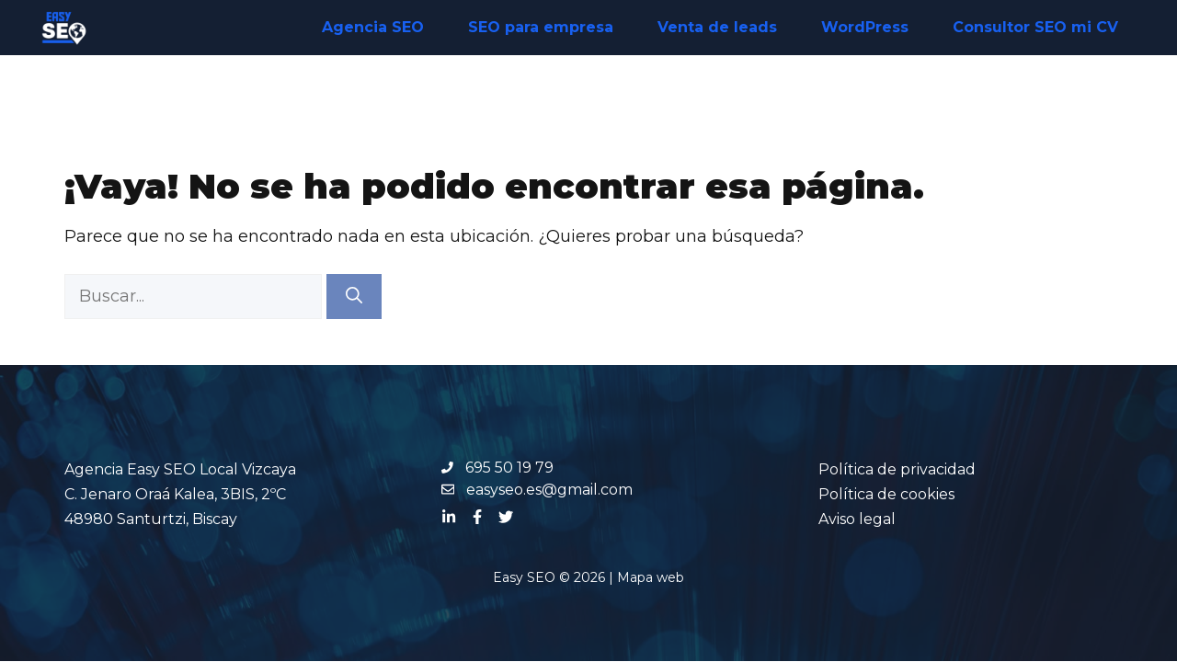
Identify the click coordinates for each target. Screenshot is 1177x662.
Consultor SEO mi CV (1035, 27)
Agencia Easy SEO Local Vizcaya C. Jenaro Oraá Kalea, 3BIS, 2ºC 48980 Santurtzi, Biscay (180, 494)
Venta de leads (717, 27)
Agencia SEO (373, 27)
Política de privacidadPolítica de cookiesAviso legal (897, 494)
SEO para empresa (540, 27)
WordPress (864, 27)
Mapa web (650, 577)
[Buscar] (354, 296)
